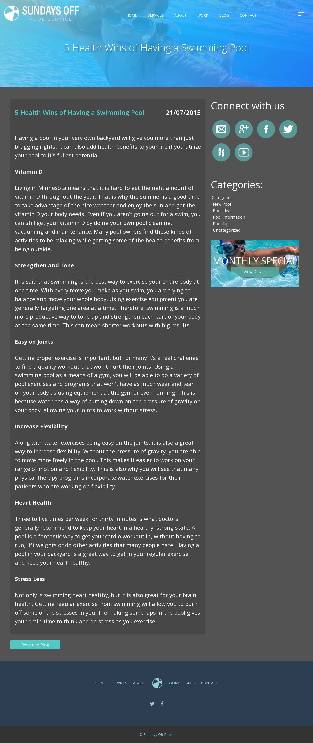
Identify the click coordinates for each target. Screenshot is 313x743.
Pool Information (229, 217)
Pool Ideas (222, 210)
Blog (224, 15)
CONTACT (248, 15)
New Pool (222, 204)
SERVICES (155, 15)
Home (131, 15)
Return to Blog (35, 645)
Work (203, 15)
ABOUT (180, 15)
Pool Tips (222, 223)
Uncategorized (226, 230)
